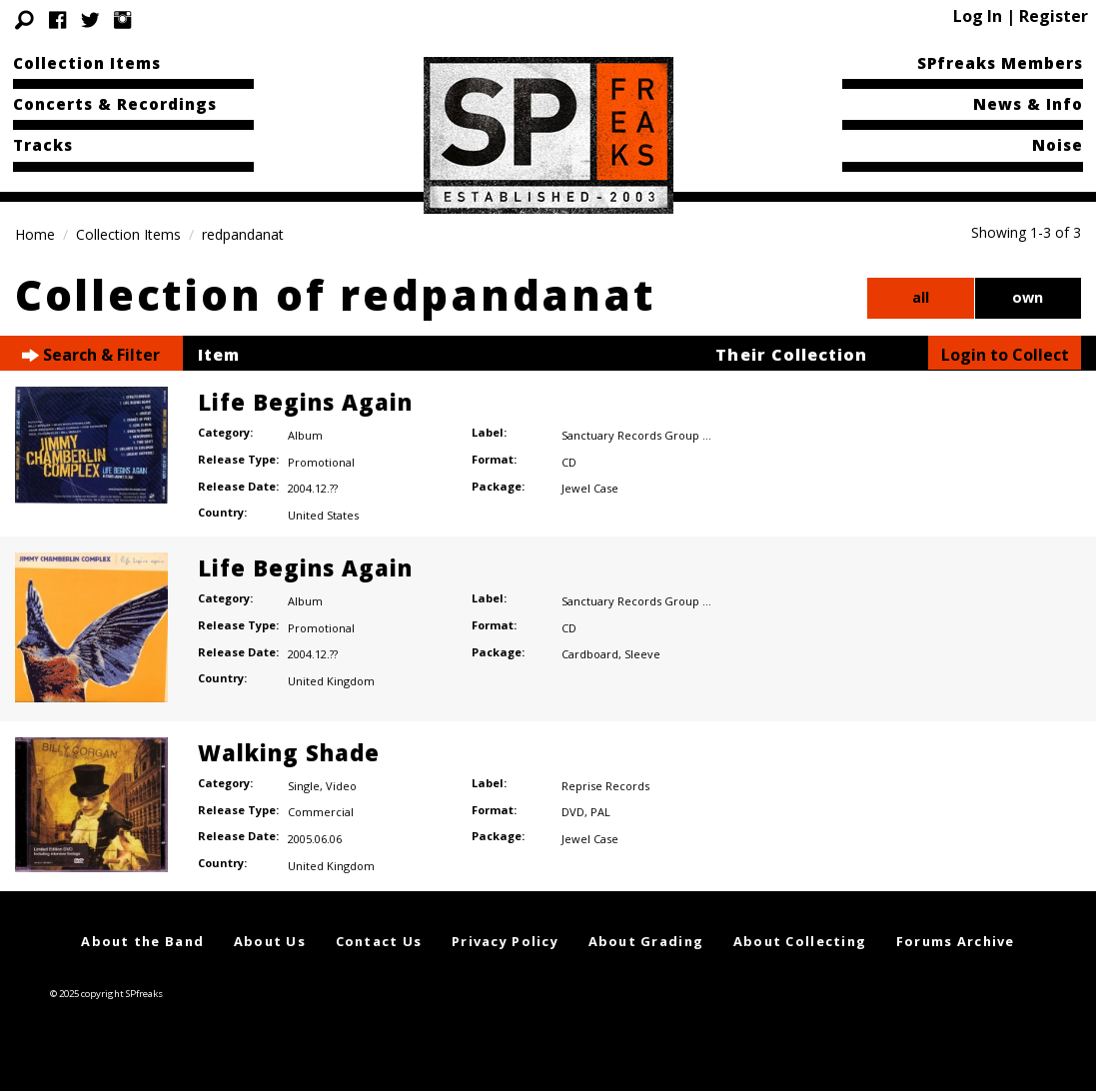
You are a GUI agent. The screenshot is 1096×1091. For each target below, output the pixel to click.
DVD (572, 811)
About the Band (142, 941)
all (920, 297)
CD (568, 462)
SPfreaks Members (1000, 63)
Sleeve (642, 653)
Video (341, 785)
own (1027, 297)
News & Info (1028, 104)
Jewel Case (589, 488)
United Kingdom (331, 680)
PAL (600, 811)
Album (305, 435)
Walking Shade (289, 752)
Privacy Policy (505, 941)
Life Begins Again (305, 402)
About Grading (646, 941)
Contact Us (379, 941)
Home (35, 234)
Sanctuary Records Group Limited (652, 435)
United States (323, 515)
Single (304, 785)
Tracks (43, 145)
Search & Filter (91, 355)
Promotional (321, 462)
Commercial (321, 811)
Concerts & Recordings (115, 104)
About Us (270, 941)
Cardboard (589, 653)
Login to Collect (1005, 355)
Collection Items (87, 63)
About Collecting (799, 941)
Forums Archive (955, 941)
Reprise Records (605, 785)
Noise (1057, 145)
